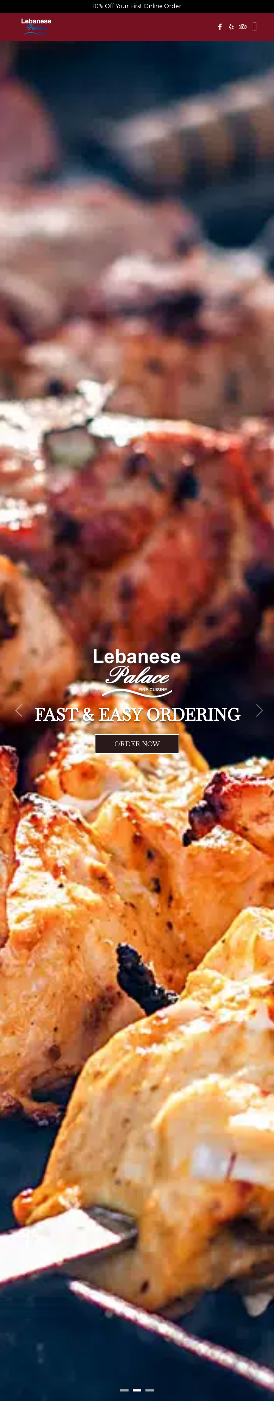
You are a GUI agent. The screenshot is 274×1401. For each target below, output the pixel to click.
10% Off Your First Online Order (137, 6)
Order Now (137, 743)
